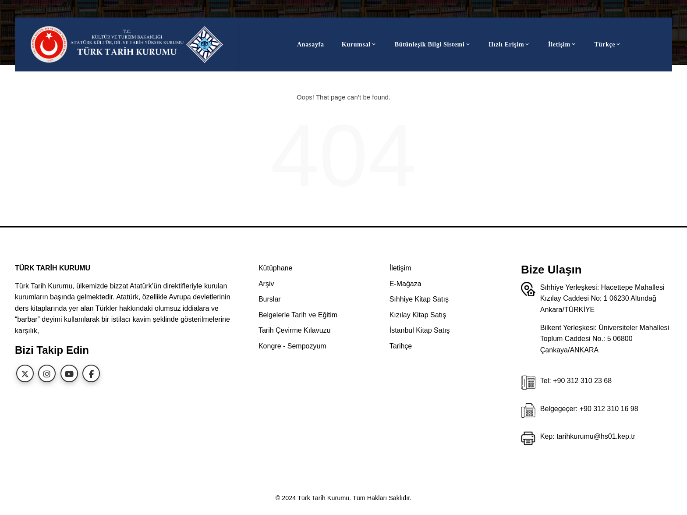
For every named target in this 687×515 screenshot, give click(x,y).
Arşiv (266, 284)
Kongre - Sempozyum (292, 346)
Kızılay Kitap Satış (418, 315)
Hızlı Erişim (510, 44)
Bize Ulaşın (551, 269)
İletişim (562, 44)
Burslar (270, 299)
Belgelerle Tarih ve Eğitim (298, 315)
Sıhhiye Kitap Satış (419, 299)
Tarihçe (401, 346)
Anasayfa (310, 44)
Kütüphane (275, 268)
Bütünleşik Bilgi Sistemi (433, 44)
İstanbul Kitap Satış (420, 330)
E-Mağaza (405, 284)
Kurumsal (359, 44)
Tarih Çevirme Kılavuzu (295, 330)
